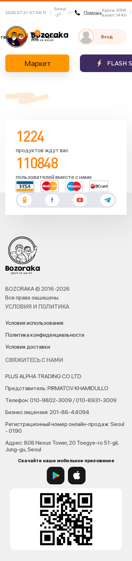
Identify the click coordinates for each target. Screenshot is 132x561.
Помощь (88, 12)
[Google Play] (55, 475)
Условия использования (34, 323)
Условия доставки (27, 347)
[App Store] (77, 475)
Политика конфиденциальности (44, 335)
